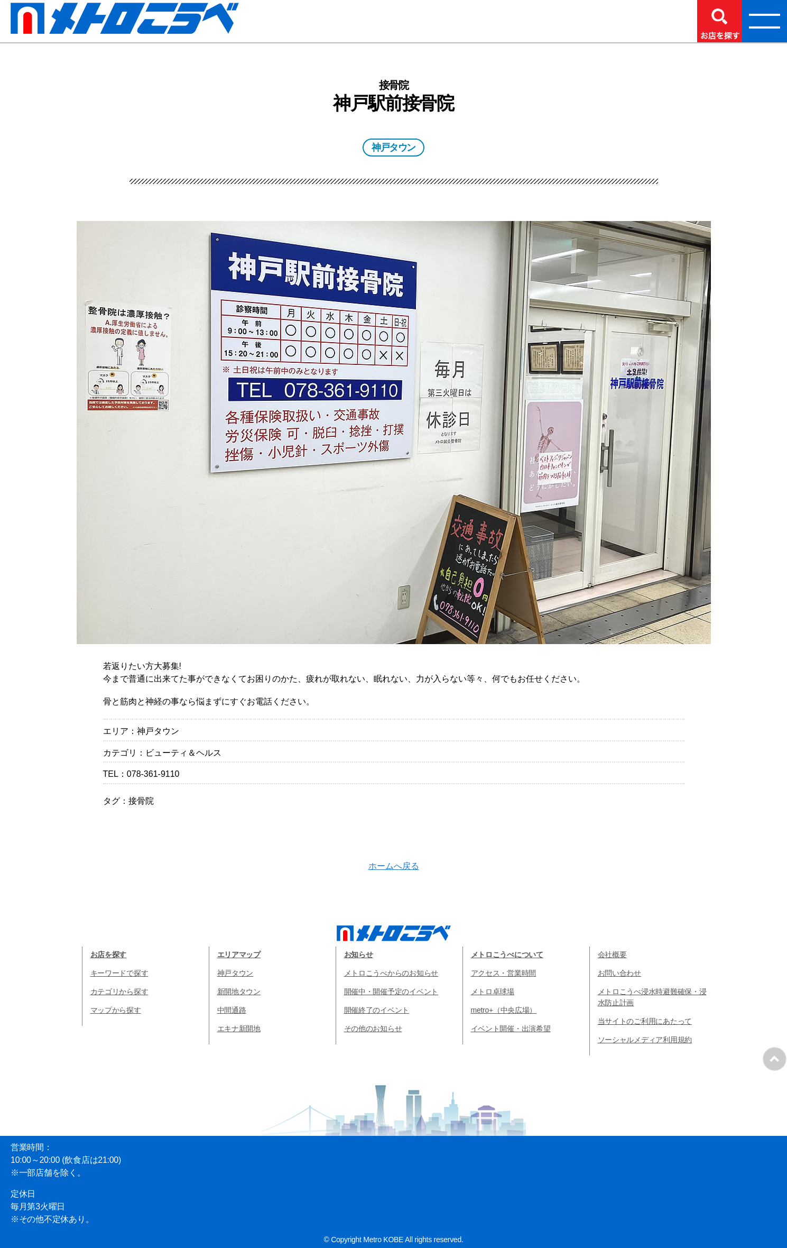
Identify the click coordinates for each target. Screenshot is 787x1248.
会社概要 (612, 954)
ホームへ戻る (393, 865)
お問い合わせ (619, 973)
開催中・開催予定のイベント (391, 991)
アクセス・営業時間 (503, 973)
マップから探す (115, 1010)
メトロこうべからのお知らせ (391, 973)
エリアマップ (239, 954)
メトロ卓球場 (492, 991)
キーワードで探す (119, 973)
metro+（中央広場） (504, 1010)
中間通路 (231, 1010)
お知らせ (358, 954)
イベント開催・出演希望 (511, 1028)
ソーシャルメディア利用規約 (645, 1039)
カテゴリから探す (119, 991)
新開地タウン (239, 991)
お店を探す (108, 954)
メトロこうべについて (507, 954)
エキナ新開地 (239, 1028)
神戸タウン (235, 973)
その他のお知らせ (373, 1028)
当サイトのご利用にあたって (645, 1021)
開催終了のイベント (377, 1010)
